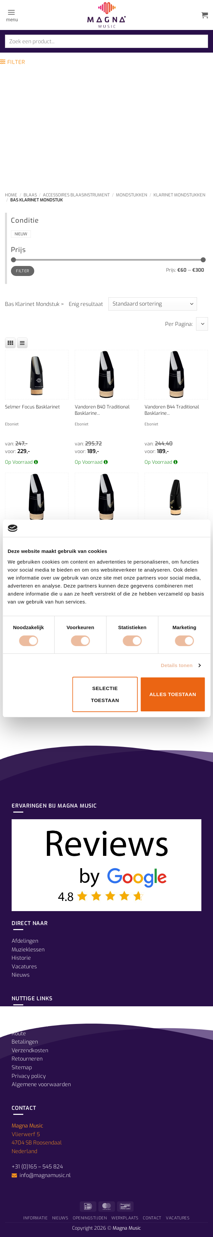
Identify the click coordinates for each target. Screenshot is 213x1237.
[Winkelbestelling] (152, 304)
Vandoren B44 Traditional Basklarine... (172, 410)
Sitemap (22, 1067)
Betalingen (25, 1041)
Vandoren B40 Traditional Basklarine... (102, 410)
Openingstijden (30, 1024)
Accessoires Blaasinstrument (76, 195)
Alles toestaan (172, 694)
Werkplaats (125, 1218)
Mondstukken (131, 195)
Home (11, 195)
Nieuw (21, 234)
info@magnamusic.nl (44, 1175)
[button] (11, 15)
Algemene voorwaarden (41, 1084)
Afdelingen (25, 940)
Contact (152, 1218)
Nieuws (21, 974)
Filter (22, 271)
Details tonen (176, 665)
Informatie (35, 1218)
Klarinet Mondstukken (179, 195)
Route (19, 1033)
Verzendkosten (30, 1050)
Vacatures (24, 966)
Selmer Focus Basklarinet (32, 407)
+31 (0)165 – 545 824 (37, 1166)
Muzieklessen (28, 949)
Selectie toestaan (105, 694)
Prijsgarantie (27, 1016)
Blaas (30, 195)
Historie (21, 957)
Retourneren (27, 1058)
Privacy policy (29, 1076)
